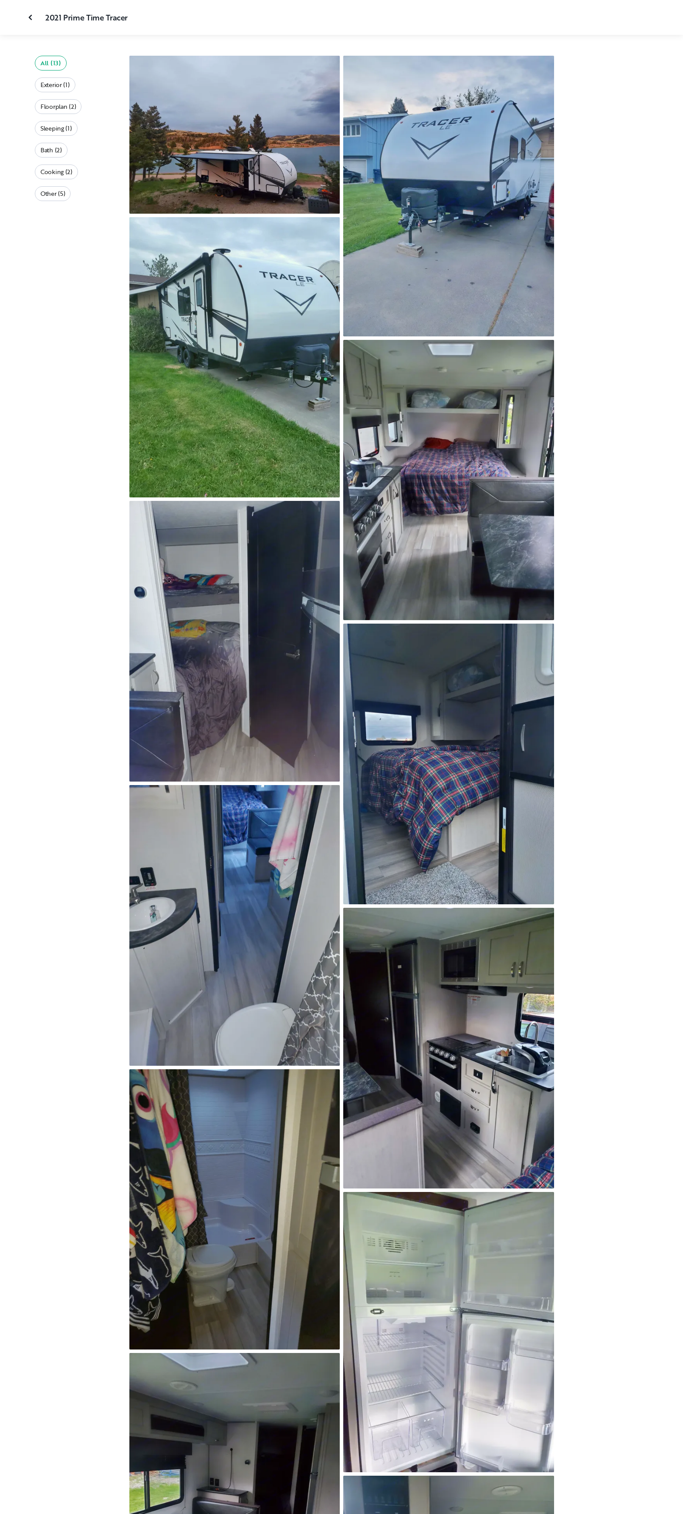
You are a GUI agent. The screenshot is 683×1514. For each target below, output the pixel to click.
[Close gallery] (31, 17)
